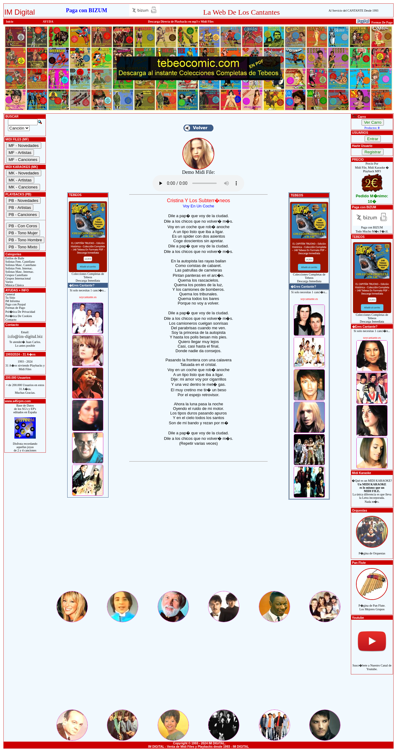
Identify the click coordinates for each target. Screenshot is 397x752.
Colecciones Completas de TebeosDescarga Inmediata (88, 275)
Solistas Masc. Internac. (19, 271)
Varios (9, 281)
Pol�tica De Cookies (18, 316)
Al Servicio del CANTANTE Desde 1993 (353, 10)
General (10, 294)
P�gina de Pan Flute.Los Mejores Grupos (372, 604)
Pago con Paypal (15, 304)
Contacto (11, 319)
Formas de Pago (15, 307)
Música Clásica (14, 285)
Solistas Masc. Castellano (20, 265)
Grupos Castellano (16, 275)
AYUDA (48, 21)
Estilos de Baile (14, 258)
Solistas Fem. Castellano (20, 261)
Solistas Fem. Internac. (19, 268)
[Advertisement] (198, 547)
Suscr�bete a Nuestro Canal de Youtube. (371, 664)
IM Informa (12, 301)
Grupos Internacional (18, 278)
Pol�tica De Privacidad (20, 311)
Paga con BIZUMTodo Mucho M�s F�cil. (372, 228)
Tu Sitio (10, 297)
